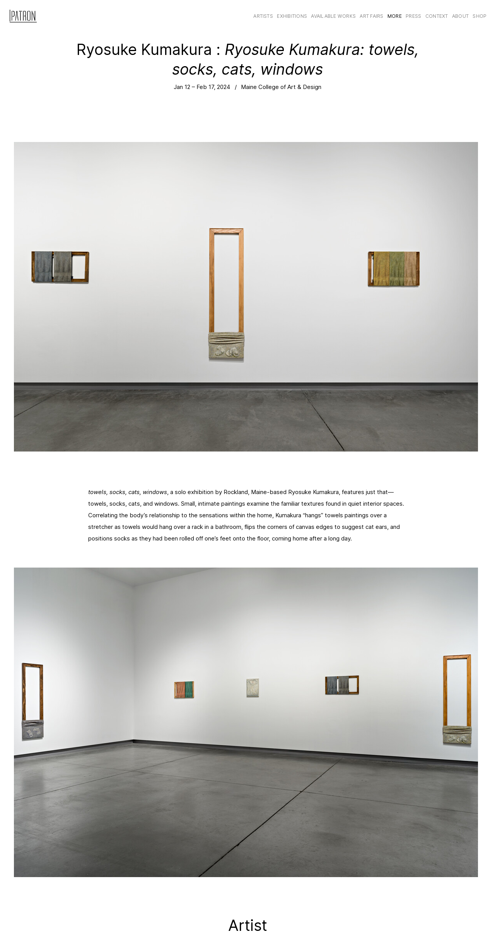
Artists (263, 16)
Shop (479, 16)
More (394, 16)
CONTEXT (436, 16)
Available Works (333, 16)
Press (413, 16)
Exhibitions (292, 16)
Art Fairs (371, 16)
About (460, 16)
